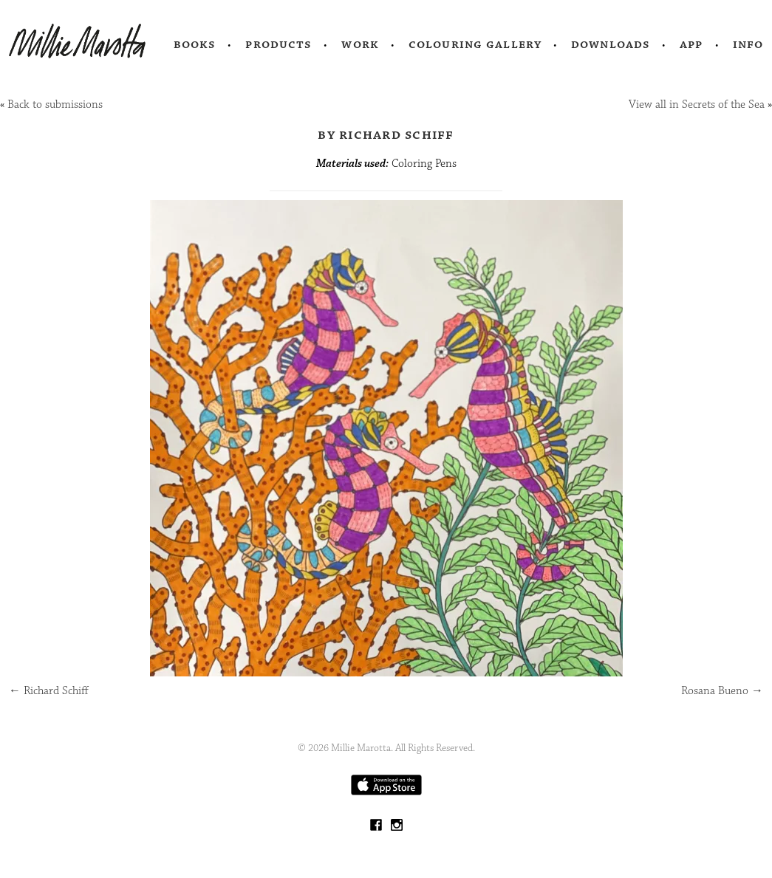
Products (278, 44)
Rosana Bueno (722, 691)
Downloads (610, 44)
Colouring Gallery (475, 44)
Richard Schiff (49, 691)
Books (195, 44)
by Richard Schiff (386, 134)
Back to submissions (55, 104)
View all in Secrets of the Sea (697, 104)
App (691, 44)
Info (748, 44)
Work (360, 44)
